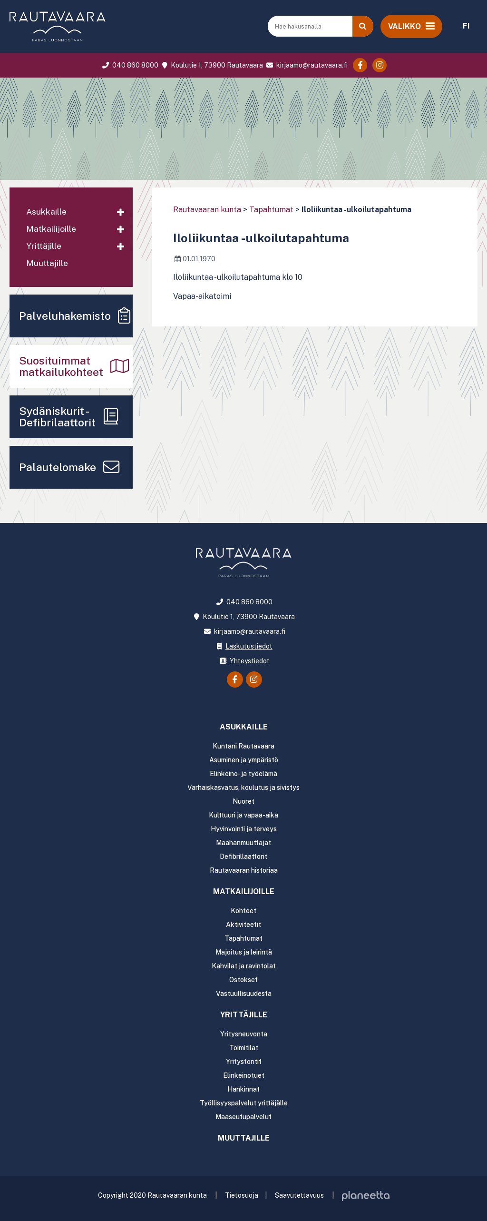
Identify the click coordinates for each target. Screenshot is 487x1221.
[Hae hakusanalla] (311, 26)
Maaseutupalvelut (243, 1117)
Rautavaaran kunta (207, 209)
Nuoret (243, 801)
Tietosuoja (241, 1195)
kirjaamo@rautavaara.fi (306, 65)
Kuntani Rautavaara (243, 746)
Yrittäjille (43, 246)
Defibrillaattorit (243, 856)
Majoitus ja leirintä (243, 952)
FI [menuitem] (466, 25)
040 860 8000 (129, 65)
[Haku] (362, 26)
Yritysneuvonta (243, 1034)
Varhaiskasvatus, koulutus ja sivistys (243, 787)
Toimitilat (243, 1048)
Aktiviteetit (243, 924)
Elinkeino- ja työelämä (243, 774)
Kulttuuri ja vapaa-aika (243, 815)
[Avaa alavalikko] (120, 212)
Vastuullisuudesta (244, 993)
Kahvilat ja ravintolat (244, 966)
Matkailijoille (51, 229)
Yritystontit (244, 1061)
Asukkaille (46, 212)
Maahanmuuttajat (243, 843)
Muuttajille (47, 263)
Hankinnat (243, 1089)
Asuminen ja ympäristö (243, 760)
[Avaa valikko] (411, 26)
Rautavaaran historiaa (244, 870)
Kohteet (243, 911)
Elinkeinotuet (243, 1075)
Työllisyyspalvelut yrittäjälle (244, 1103)
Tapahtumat (271, 209)
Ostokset (243, 980)
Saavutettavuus (299, 1195)
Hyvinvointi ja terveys (244, 829)
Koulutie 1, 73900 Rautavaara (211, 65)
